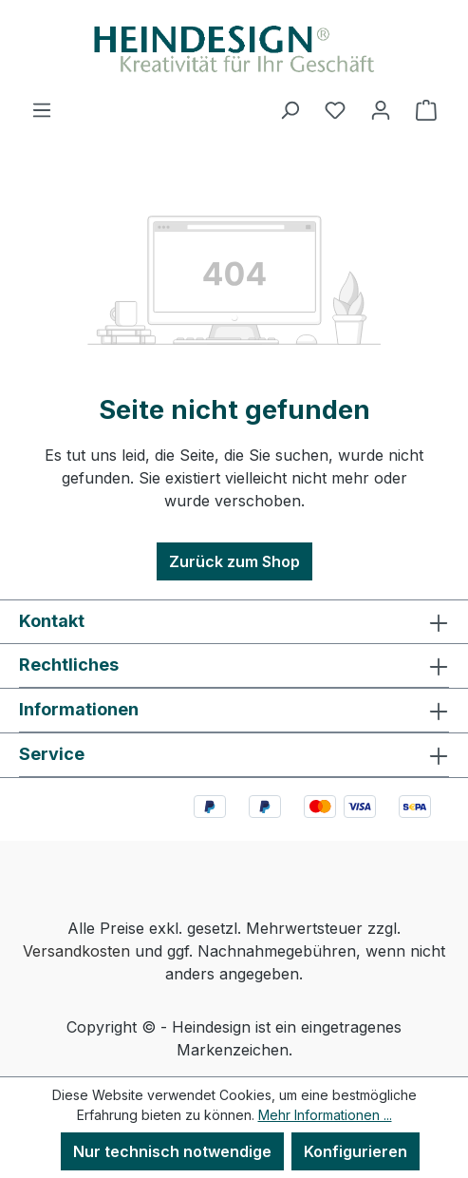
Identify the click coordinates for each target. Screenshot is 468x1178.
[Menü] (42, 109)
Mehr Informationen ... (325, 1115)
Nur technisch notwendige (172, 1151)
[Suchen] (289, 109)
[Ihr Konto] (380, 109)
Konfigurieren (355, 1151)
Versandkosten (76, 950)
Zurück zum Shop (234, 561)
